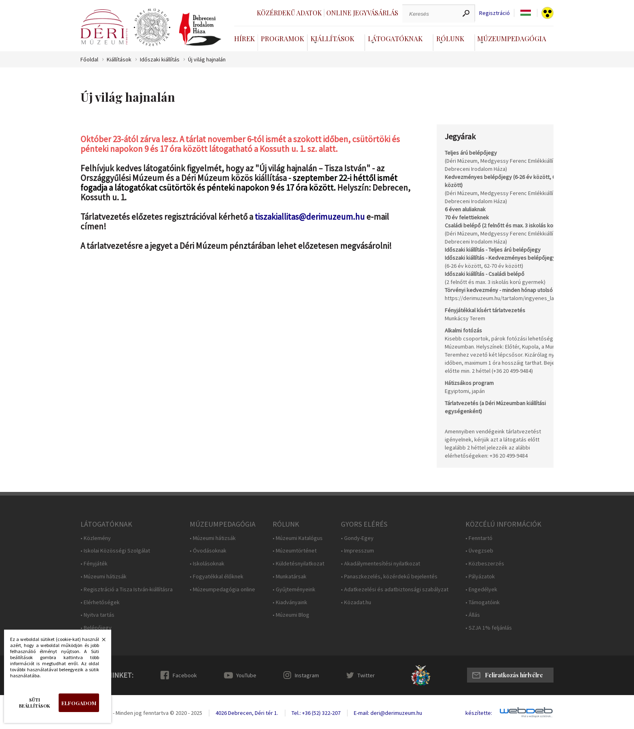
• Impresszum (357, 550)
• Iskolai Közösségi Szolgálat (115, 550)
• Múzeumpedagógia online (222, 589)
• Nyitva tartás (97, 614)
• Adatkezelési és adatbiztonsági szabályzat (394, 589)
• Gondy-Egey (357, 538)
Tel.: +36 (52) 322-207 (316, 712)
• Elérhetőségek (100, 602)
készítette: (478, 713)
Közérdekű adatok (289, 13)
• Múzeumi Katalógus (298, 538)
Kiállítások (332, 38)
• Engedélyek (481, 589)
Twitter (366, 675)
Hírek (244, 38)
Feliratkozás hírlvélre (514, 675)
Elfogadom (78, 703)
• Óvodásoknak (208, 550)
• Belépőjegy (96, 627)
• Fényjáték (94, 563)
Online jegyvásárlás (362, 13)
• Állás (472, 614)
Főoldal (89, 59)
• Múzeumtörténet (295, 550)
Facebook (185, 675)
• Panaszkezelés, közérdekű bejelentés (389, 576)
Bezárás (99, 642)
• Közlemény (95, 538)
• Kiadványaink (290, 602)
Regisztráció (494, 13)
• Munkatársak (289, 576)
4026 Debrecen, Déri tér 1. (247, 712)
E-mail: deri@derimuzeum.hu (388, 712)
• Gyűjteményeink (294, 589)
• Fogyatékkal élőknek (216, 576)
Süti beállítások (34, 703)
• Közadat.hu (356, 602)
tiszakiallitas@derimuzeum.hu (310, 216)
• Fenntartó (478, 538)
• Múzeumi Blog (291, 614)
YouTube (246, 675)
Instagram (307, 675)
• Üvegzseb (479, 550)
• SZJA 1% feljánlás (488, 627)
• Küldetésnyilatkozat (298, 563)
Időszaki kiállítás (160, 59)
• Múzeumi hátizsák (103, 576)
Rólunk (450, 38)
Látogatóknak (395, 38)
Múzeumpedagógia (511, 38)
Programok (282, 38)
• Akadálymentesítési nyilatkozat (380, 563)
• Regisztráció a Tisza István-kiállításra (126, 589)
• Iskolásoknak (207, 563)
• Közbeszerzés (484, 563)
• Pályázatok (480, 576)
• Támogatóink (482, 602)
